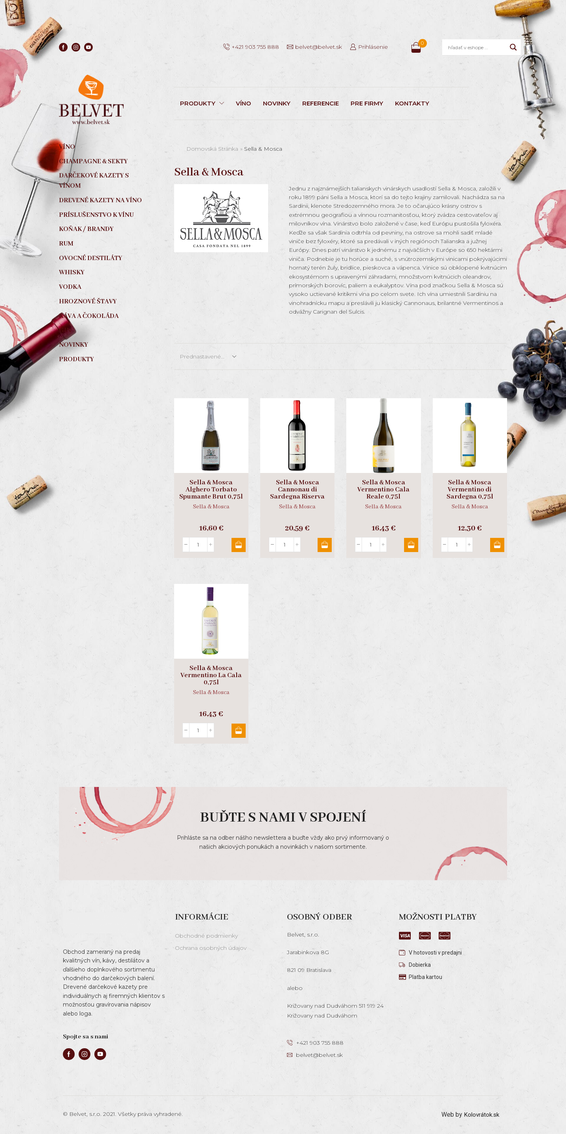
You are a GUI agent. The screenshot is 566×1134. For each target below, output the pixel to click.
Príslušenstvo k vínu (96, 215)
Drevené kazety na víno (100, 200)
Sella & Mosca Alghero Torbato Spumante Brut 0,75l (211, 490)
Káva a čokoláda (89, 316)
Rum (66, 244)
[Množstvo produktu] (198, 544)
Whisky (72, 272)
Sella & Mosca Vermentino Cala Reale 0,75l (383, 490)
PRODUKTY (202, 103)
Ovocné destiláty (90, 258)
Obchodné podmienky (206, 935)
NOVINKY (276, 103)
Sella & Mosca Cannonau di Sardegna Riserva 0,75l (297, 493)
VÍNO (243, 103)
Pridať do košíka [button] (237, 545)
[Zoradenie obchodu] (207, 356)
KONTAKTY (412, 103)
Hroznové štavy (88, 301)
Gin (65, 330)
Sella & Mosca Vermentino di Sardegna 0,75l (470, 490)
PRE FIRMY (367, 103)
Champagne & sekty (93, 161)
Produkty (76, 359)
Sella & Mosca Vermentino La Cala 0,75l (211, 675)
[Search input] (477, 47)
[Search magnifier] (513, 47)
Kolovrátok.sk (480, 1114)
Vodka (70, 287)
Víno (67, 147)
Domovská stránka (212, 148)
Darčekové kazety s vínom (94, 181)
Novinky (73, 345)
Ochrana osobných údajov (210, 947)
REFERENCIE (320, 103)
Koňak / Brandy (86, 229)
